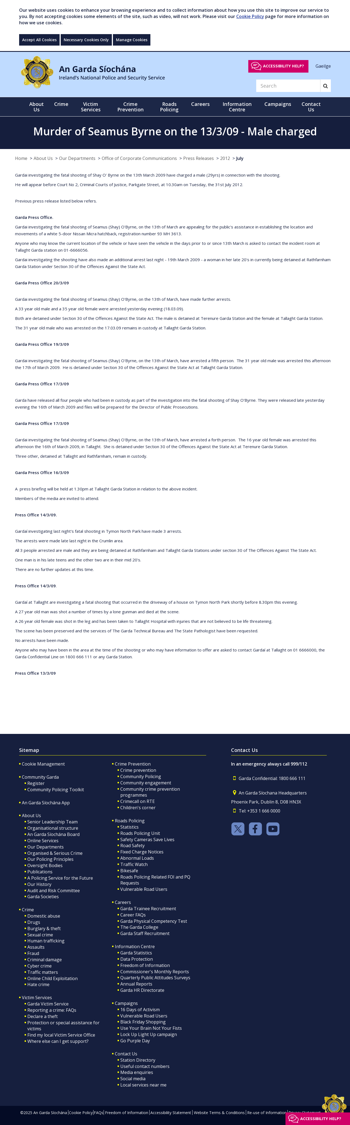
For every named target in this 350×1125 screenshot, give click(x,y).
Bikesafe (129, 871)
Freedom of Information (145, 965)
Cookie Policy (250, 16)
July (240, 158)
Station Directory (137, 1060)
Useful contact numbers (145, 1066)
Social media (132, 1079)
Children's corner (138, 808)
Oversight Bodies (45, 865)
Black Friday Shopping (143, 1022)
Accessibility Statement (170, 1112)
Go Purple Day (135, 1041)
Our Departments (77, 158)
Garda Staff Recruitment (145, 933)
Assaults (36, 947)
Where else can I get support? (58, 1041)
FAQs (98, 1112)
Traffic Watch (134, 864)
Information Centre (135, 947)
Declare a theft (42, 1016)
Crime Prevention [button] (130, 107)
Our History (39, 884)
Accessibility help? (283, 66)
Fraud (33, 953)
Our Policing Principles (50, 859)
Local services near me (143, 1085)
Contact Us (126, 1054)
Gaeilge (323, 66)
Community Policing (140, 776)
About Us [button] (36, 107)
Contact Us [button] (311, 107)
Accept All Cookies (39, 39)
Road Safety (132, 846)
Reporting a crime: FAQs (51, 1010)
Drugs (33, 922)
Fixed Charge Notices (142, 852)
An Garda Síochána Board (53, 834)
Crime (28, 910)
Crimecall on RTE (137, 801)
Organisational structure (52, 828)
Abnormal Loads (137, 858)
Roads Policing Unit (140, 833)
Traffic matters (42, 972)
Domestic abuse (43, 916)
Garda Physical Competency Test (153, 921)
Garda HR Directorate (142, 990)
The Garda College (139, 927)
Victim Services (37, 998)
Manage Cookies (131, 39)
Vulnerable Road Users (143, 889)
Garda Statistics (136, 953)
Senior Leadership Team (52, 822)
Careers (123, 902)
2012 (225, 158)
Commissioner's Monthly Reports (154, 972)
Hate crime (38, 984)
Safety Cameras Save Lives (147, 840)
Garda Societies (43, 897)
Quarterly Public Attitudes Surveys (155, 978)
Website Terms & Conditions (219, 1112)
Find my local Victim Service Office (61, 1035)
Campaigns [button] (277, 104)
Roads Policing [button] (169, 107)
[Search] (288, 85)
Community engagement (145, 783)
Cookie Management (43, 764)
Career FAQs (133, 915)
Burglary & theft (44, 928)
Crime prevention (138, 770)
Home (21, 158)
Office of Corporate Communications (139, 158)
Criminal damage (44, 960)
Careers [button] (200, 104)
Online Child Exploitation (52, 978)
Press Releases (198, 158)
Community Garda (40, 777)
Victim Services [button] (91, 107)
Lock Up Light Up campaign (148, 1034)
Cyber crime (39, 966)
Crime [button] (61, 104)
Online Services (43, 841)
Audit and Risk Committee (53, 891)
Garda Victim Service (48, 1004)
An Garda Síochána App (46, 803)
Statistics (129, 827)
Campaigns (126, 1003)
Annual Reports (136, 984)
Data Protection (136, 959)
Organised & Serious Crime (55, 853)
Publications (39, 872)
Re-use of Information (267, 1112)
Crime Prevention (133, 764)
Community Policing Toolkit (55, 790)
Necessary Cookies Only (86, 39)
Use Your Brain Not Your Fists (151, 1028)
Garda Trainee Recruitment (148, 909)
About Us (43, 158)
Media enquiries (136, 1072)
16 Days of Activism (140, 1010)
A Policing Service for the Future (60, 878)
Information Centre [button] (237, 107)
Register (36, 783)
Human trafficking (46, 941)
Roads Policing (130, 821)
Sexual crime (40, 935)
